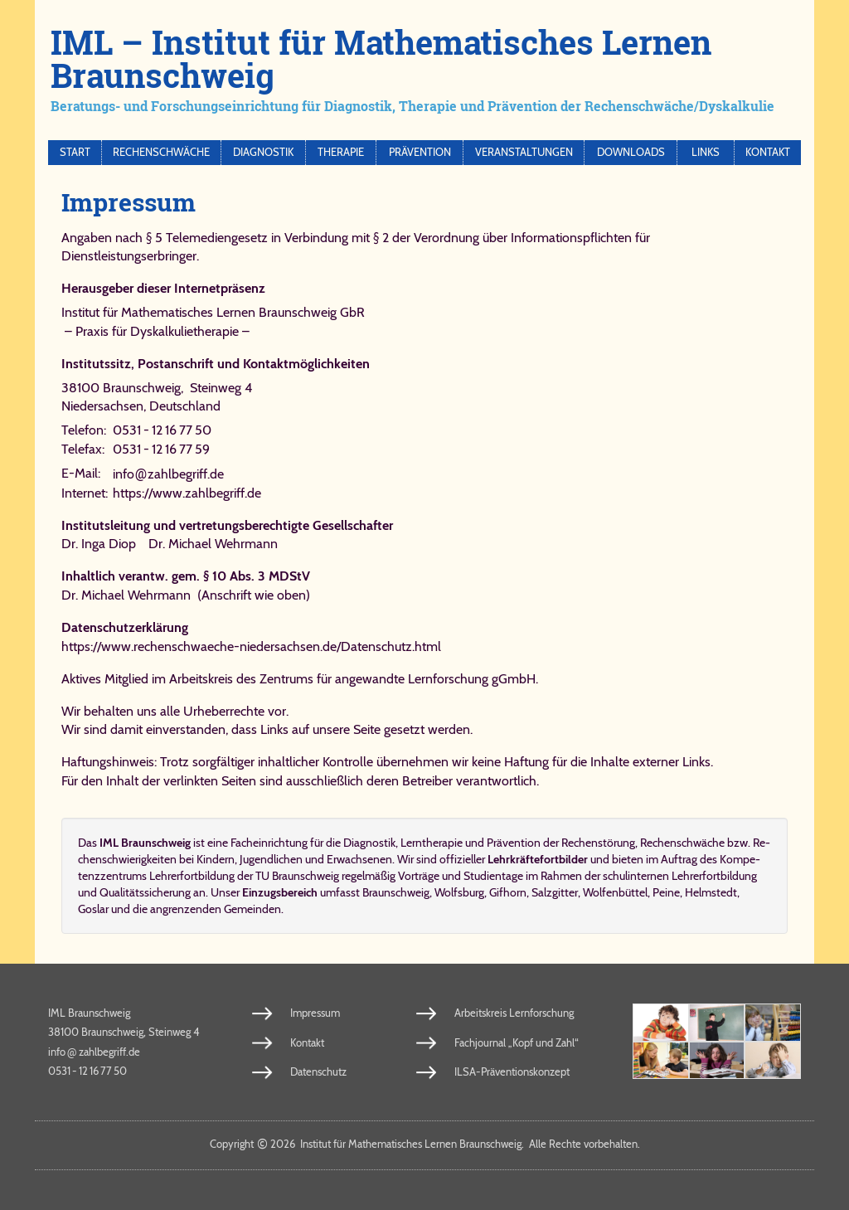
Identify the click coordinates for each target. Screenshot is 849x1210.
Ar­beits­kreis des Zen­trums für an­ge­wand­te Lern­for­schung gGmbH (352, 679)
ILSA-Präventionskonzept (512, 1071)
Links (705, 152)
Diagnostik (263, 152)
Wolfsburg (459, 892)
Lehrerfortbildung (714, 875)
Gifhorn (507, 892)
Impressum (315, 1012)
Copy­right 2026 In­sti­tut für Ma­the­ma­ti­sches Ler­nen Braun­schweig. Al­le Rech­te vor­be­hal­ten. (425, 1143)
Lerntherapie (431, 842)
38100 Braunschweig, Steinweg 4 (156, 388)
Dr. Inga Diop (98, 544)
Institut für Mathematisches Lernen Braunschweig (199, 312)
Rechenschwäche (161, 152)
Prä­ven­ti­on (514, 842)
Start (75, 152)
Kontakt (767, 152)
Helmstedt (711, 892)
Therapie (341, 152)
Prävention (420, 152)
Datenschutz (318, 1071)
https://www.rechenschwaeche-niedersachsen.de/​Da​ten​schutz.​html (251, 646)
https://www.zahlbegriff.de (187, 493)
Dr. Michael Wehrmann (213, 544)
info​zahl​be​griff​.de (168, 474)
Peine (666, 892)
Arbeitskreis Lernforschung (514, 1012)
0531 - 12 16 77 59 (161, 449)
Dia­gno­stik (369, 842)
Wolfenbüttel (615, 892)
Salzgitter (554, 892)
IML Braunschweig (89, 1012)
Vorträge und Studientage (460, 875)
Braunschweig (395, 892)
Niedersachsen (102, 406)
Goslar (93, 908)
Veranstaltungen (524, 152)
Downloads (631, 152)
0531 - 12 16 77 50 (162, 430)
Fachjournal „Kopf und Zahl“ (516, 1042)
